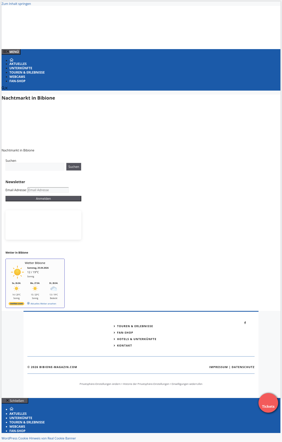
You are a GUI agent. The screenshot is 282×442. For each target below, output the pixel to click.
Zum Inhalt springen (16, 4)
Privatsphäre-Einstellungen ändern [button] (100, 384)
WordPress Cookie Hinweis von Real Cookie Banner (39, 438)
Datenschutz (243, 367)
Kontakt (124, 345)
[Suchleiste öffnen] (5, 88)
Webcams (17, 77)
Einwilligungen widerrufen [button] (187, 384)
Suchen (10, 160)
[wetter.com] (16, 304)
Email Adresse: (16, 190)
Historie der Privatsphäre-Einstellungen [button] (146, 384)
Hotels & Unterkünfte (136, 339)
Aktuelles (18, 64)
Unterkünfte (20, 68)
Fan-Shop (17, 81)
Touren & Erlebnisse (27, 72)
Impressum (218, 367)
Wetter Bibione (35, 263)
